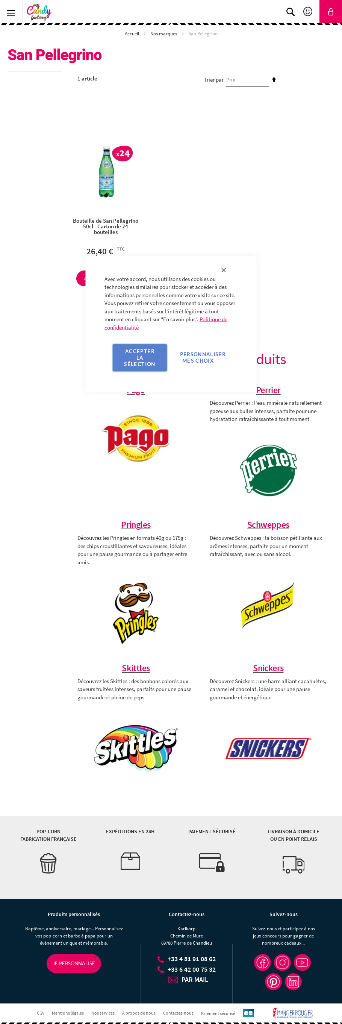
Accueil (132, 33)
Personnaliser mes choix (203, 357)
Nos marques (164, 33)
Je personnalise (74, 963)
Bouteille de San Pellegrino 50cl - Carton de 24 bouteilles (105, 226)
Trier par (214, 79)
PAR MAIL (195, 979)
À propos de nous (139, 1013)
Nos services (103, 1013)
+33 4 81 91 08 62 (192, 958)
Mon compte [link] (309, 11)
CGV (40, 1013)
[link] (330, 11)
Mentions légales (68, 1013)
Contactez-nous (178, 1013)
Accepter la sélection (139, 357)
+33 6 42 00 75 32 (192, 969)
